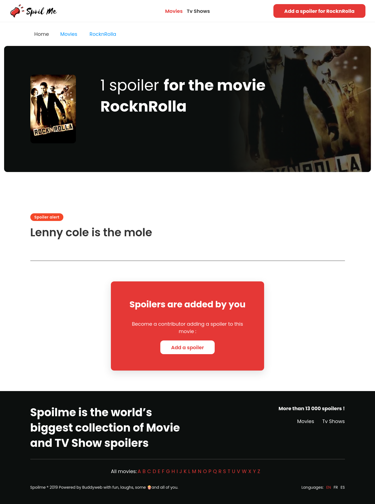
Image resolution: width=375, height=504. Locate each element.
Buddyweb (92, 487)
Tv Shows (198, 11)
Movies (173, 11)
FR (336, 487)
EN (328, 487)
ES (343, 487)
